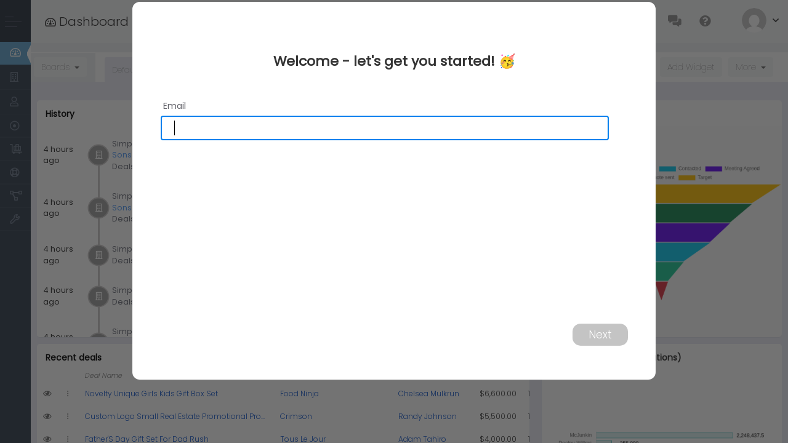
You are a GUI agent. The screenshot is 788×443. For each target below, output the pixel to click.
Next (600, 334)
